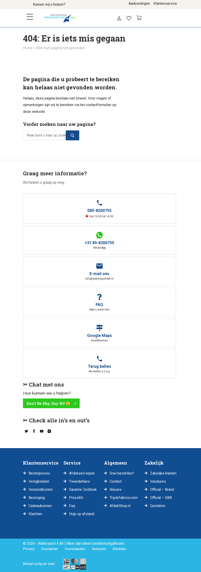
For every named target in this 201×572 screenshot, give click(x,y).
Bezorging (37, 498)
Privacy (29, 549)
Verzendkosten (41, 489)
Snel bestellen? (122, 473)
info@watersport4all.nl (85, 6)
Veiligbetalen (39, 481)
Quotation (157, 506)
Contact (116, 481)
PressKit (76, 498)
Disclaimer (49, 549)
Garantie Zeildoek (83, 489)
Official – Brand (162, 489)
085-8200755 (73, 6)
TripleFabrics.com (124, 498)
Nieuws (116, 489)
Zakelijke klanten (163, 473)
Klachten (35, 514)
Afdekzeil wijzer (82, 473)
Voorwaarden (75, 549)
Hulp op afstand (81, 514)
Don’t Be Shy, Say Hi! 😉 (48, 403)
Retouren (99, 549)
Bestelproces (39, 473)
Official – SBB (161, 498)
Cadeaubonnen (40, 506)
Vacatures (158, 481)
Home (27, 48)
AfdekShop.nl (120, 506)
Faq (72, 506)
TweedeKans (79, 481)
